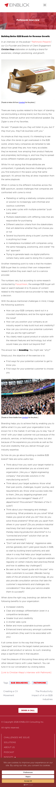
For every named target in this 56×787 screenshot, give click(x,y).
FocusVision (21, 284)
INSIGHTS (10, 757)
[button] (45, 5)
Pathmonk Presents (41, 42)
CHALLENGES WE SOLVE (17, 737)
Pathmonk (40, 683)
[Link (3, 672)
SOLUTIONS (10, 742)
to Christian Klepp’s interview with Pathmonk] (28, 672)
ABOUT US (9, 747)
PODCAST (9, 752)
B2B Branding (19, 683)
